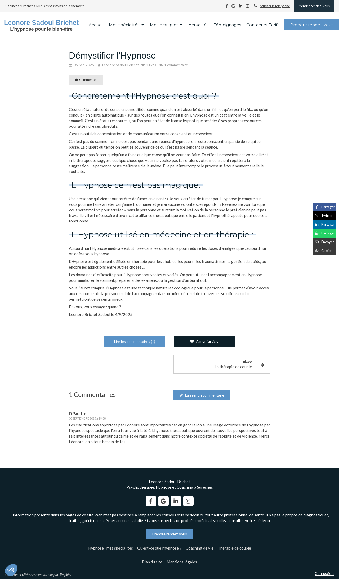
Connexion (324, 573)
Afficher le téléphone (275, 6)
